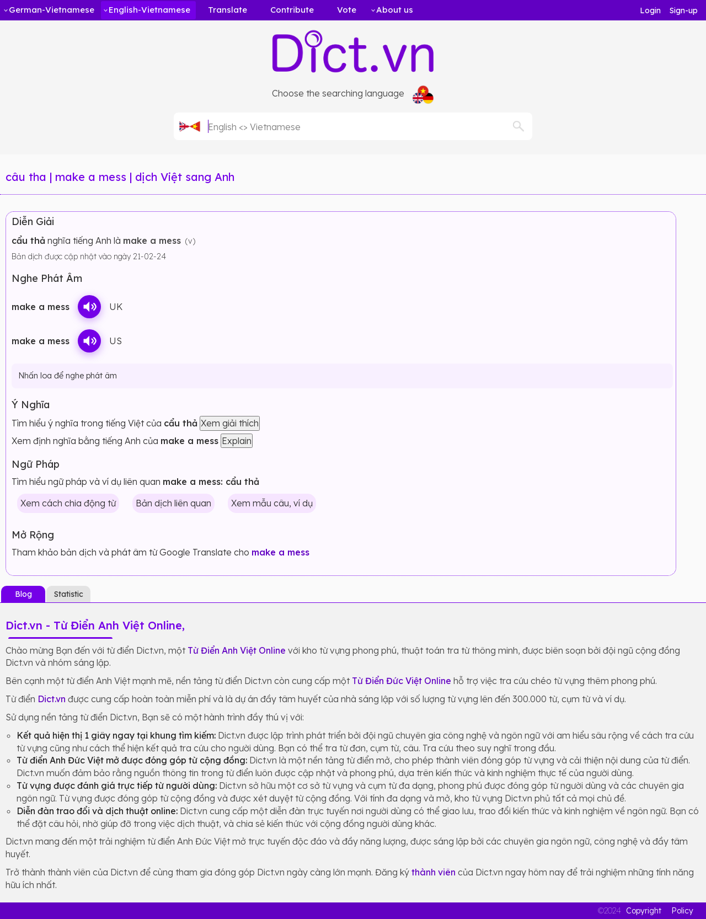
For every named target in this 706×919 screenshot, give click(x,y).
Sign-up (684, 10)
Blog (23, 594)
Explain (237, 440)
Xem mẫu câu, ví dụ (272, 503)
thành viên (433, 872)
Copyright (643, 911)
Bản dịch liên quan (173, 503)
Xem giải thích (230, 423)
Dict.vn (52, 698)
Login (650, 10)
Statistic (68, 594)
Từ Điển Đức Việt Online (401, 680)
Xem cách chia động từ (68, 503)
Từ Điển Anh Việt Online (237, 650)
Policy (682, 911)
